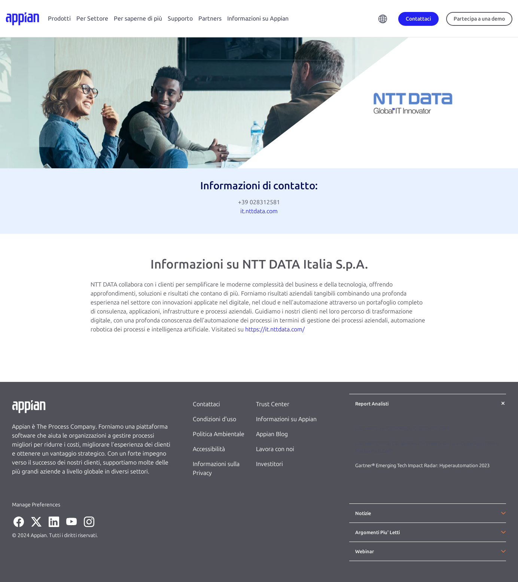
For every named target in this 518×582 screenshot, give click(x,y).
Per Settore (92, 18)
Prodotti (59, 18)
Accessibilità (209, 449)
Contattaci (206, 404)
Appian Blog (272, 434)
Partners (210, 18)
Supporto (180, 18)
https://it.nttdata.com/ (275, 329)
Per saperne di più (138, 18)
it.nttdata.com (259, 211)
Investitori (269, 464)
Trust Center (272, 404)
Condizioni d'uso (214, 419)
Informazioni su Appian (258, 18)
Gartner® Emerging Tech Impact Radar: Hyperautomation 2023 (422, 465)
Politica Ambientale (218, 434)
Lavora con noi (275, 449)
